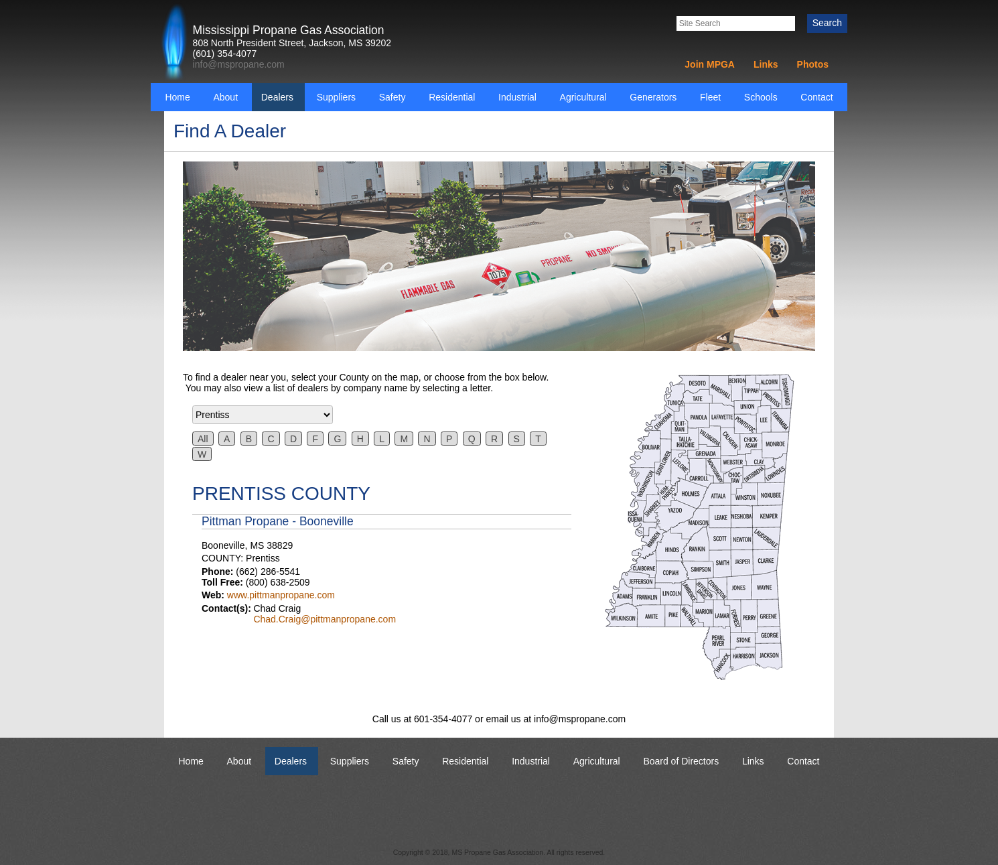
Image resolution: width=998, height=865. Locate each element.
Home (177, 97)
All (203, 439)
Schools (761, 97)
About (225, 97)
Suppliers (336, 97)
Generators (653, 97)
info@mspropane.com (239, 64)
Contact (816, 97)
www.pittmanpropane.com (281, 595)
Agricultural (583, 97)
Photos (813, 64)
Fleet (710, 97)
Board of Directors (681, 761)
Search (827, 22)
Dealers (277, 97)
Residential (452, 97)
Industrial (517, 97)
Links (766, 64)
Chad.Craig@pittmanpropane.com (324, 619)
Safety (392, 97)
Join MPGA (710, 64)
